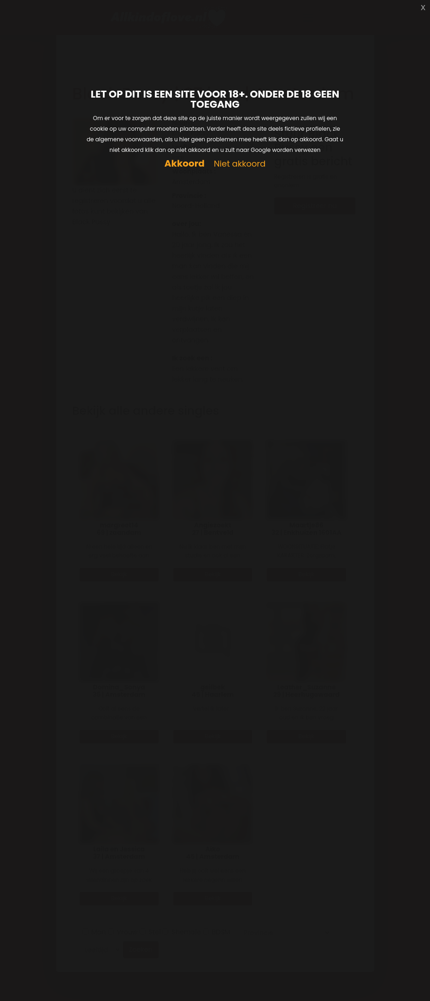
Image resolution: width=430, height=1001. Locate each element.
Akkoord (185, 163)
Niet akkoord (239, 164)
